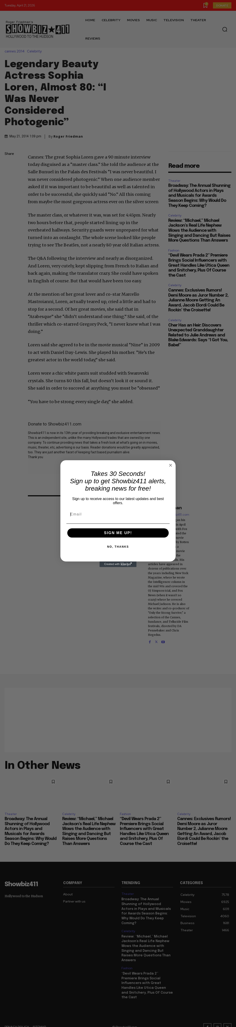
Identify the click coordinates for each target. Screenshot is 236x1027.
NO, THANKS (118, 546)
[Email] (118, 514)
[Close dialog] (170, 465)
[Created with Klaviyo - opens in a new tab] (118, 564)
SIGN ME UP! (118, 533)
